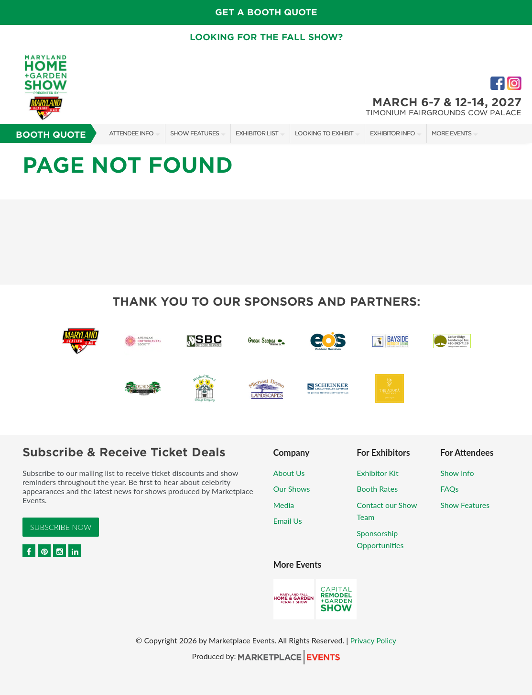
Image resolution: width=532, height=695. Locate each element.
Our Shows (291, 488)
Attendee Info (131, 133)
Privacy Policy (373, 640)
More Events (451, 133)
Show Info (457, 472)
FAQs (449, 488)
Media (283, 504)
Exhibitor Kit (377, 472)
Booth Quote (51, 135)
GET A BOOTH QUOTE (266, 12)
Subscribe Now (60, 526)
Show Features (194, 133)
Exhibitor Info (392, 133)
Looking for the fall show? (266, 37)
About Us (289, 472)
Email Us (287, 520)
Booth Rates (377, 488)
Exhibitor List (257, 133)
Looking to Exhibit (324, 133)
